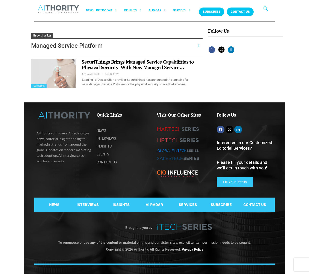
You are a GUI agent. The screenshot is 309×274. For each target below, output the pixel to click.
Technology (39, 86)
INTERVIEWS (108, 10)
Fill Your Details (235, 182)
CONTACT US (240, 12)
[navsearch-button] (265, 9)
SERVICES (184, 10)
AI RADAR (160, 10)
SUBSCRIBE (221, 204)
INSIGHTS (135, 10)
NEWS (90, 10)
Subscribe (211, 12)
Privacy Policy (192, 249)
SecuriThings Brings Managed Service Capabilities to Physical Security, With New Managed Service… (138, 64)
